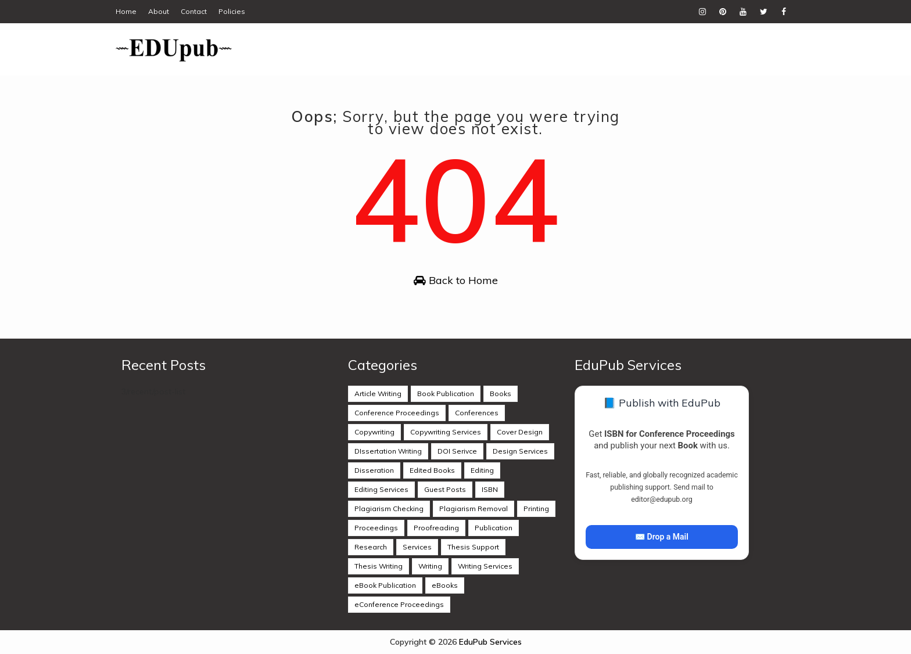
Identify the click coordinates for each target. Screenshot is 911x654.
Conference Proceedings (396, 412)
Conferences (476, 412)
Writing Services (485, 566)
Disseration (374, 470)
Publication (493, 527)
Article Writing (377, 393)
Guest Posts (445, 489)
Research (370, 546)
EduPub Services (490, 642)
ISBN (490, 489)
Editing (482, 470)
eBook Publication (385, 585)
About (158, 11)
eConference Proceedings (399, 604)
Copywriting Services (445, 431)
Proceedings (376, 527)
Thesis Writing (378, 566)
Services (417, 546)
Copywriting (374, 431)
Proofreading (436, 527)
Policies (231, 11)
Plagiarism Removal (473, 508)
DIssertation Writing (388, 451)
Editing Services (381, 489)
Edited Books (432, 470)
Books (500, 393)
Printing (536, 508)
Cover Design (520, 431)
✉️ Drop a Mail (661, 536)
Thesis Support (473, 546)
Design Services (520, 451)
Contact (194, 11)
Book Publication (445, 393)
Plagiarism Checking (389, 508)
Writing (430, 566)
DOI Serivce (457, 451)
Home (126, 11)
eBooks (445, 585)
